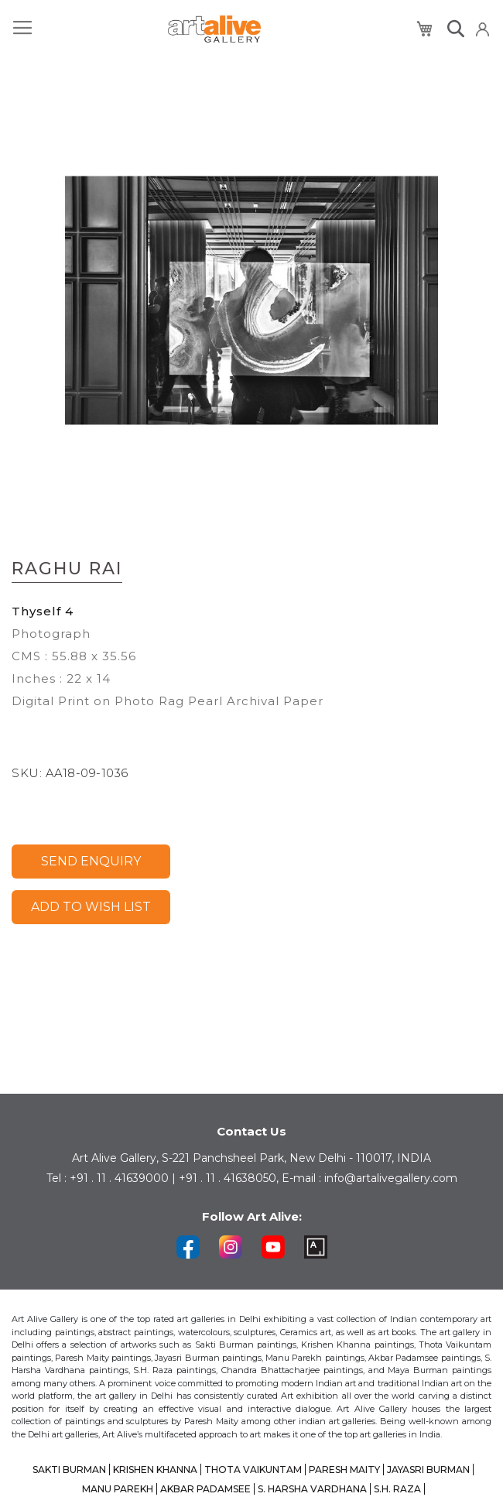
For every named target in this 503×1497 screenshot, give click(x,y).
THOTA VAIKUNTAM (253, 1469)
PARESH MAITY (344, 1469)
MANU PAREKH (117, 1489)
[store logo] (214, 29)
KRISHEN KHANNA (155, 1469)
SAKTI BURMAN (69, 1469)
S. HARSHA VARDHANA (312, 1489)
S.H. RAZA (397, 1489)
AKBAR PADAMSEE (205, 1489)
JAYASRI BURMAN (428, 1469)
